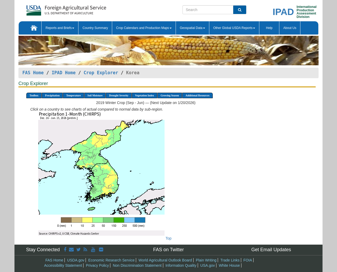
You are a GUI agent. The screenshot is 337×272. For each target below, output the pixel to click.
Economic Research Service (111, 260)
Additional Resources (197, 95)
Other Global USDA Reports (234, 28)
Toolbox (33, 95)
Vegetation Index (144, 95)
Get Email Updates (271, 249)
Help (269, 28)
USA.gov (207, 265)
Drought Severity (118, 95)
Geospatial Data (192, 28)
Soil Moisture (94, 95)
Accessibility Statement (63, 265)
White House (229, 265)
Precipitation (52, 95)
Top (169, 238)
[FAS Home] (53, 8)
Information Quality (180, 265)
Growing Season (170, 95)
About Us (289, 28)
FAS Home (33, 72)
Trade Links (230, 260)
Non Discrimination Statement (137, 265)
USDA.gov (75, 260)
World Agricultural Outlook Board (165, 260)
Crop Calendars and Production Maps (144, 28)
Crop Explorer (100, 72)
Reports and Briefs (60, 28)
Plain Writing (206, 260)
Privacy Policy (97, 265)
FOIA (248, 260)
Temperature (73, 95)
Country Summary (95, 28)
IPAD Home (64, 72)
